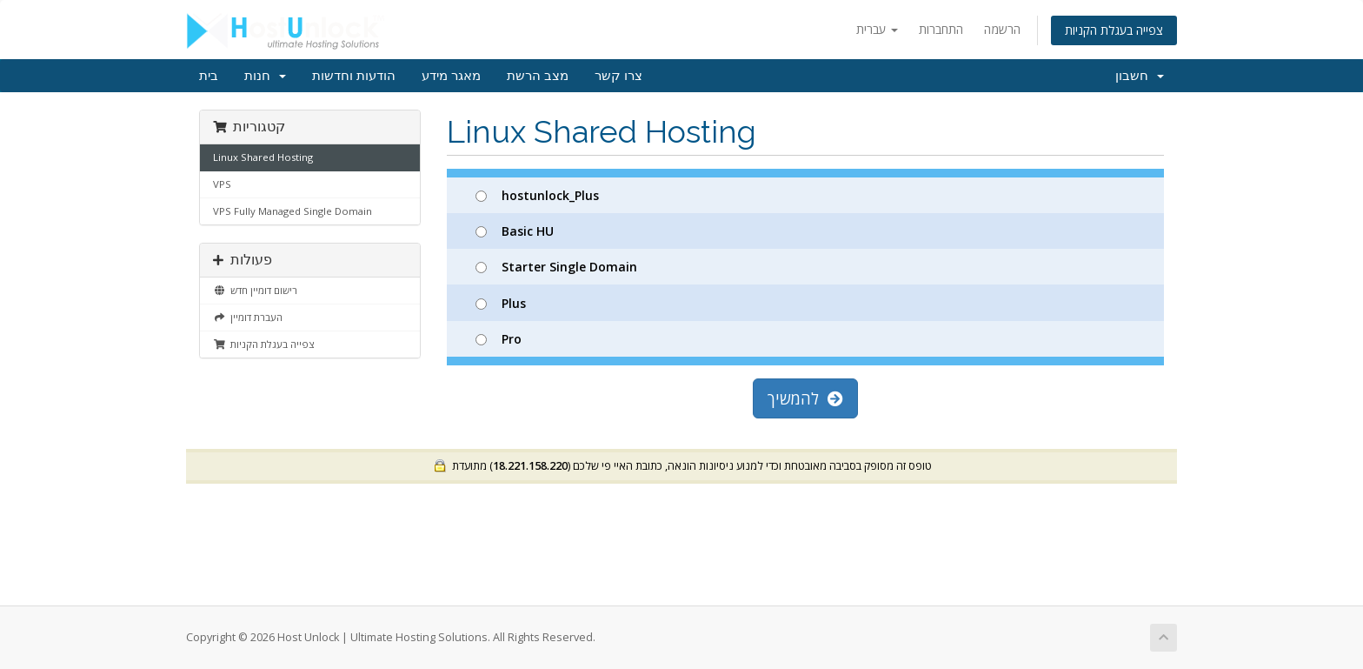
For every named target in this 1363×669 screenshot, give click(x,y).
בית (208, 76)
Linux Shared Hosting (263, 157)
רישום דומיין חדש (255, 290)
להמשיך (805, 398)
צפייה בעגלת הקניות (1114, 30)
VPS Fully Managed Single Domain (292, 210)
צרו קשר (618, 76)
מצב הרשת (537, 76)
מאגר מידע (451, 76)
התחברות (941, 29)
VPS (222, 184)
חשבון (1139, 76)
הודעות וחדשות (354, 76)
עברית (877, 29)
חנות (265, 76)
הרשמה (1002, 29)
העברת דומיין (248, 317)
